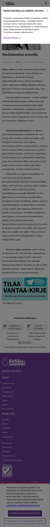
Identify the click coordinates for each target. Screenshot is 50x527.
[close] (47, 11)
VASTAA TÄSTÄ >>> (12, 38)
